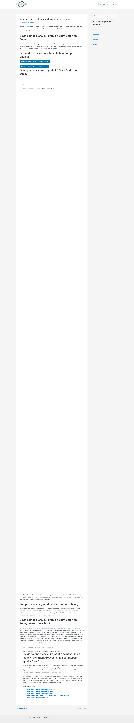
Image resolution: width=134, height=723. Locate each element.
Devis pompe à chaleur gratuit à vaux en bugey (40, 691)
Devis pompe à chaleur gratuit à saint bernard (40, 693)
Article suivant (82, 708)
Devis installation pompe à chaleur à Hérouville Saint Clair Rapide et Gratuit (49, 695)
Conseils (114, 4)
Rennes (95, 44)
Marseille (95, 39)
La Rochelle (96, 34)
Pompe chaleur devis (104, 4)
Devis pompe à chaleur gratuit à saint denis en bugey (42, 689)
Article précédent (21, 708)
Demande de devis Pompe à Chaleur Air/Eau (34, 61)
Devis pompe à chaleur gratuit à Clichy (38, 698)
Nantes (95, 30)
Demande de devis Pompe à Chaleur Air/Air (34, 67)
